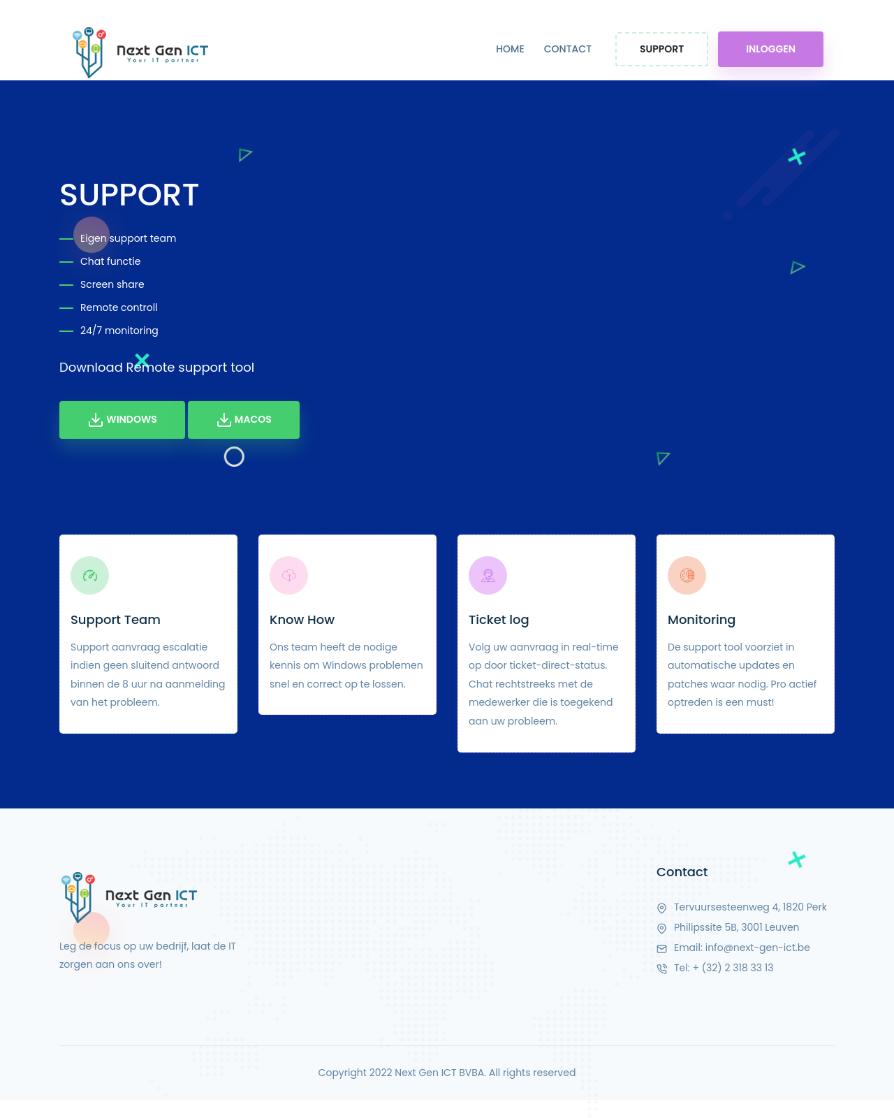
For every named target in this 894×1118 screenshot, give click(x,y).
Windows (122, 420)
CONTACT (568, 49)
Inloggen (771, 49)
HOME (510, 49)
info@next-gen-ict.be (757, 947)
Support (662, 49)
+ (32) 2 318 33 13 (732, 968)
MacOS (244, 420)
